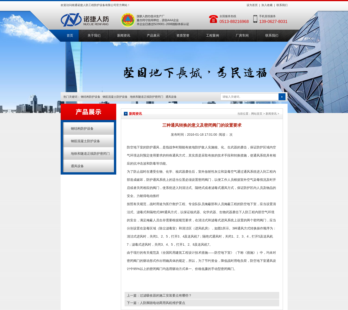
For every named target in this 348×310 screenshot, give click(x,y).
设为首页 (252, 5)
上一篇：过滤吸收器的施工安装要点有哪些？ (159, 295)
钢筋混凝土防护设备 (115, 96)
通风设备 (171, 96)
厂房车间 (242, 35)
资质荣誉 (182, 35)
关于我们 (94, 35)
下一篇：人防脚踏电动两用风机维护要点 (156, 303)
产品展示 (153, 35)
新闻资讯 (123, 35)
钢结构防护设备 (90, 96)
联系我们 (282, 5)
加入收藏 (267, 5)
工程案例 (212, 35)
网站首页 (256, 113)
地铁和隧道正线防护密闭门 (146, 96)
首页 (70, 35)
